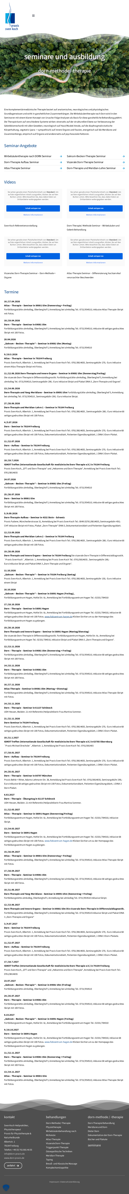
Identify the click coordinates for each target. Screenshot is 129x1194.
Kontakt (9, 1117)
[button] (33, 156)
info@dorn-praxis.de (14, 1154)
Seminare (94, 1145)
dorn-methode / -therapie (105, 1117)
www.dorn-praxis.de (14, 1158)
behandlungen (56, 1117)
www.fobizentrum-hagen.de (58, 616)
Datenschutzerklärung (70, 1182)
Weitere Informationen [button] (33, 215)
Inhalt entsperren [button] (33, 208)
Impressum (54, 1182)
